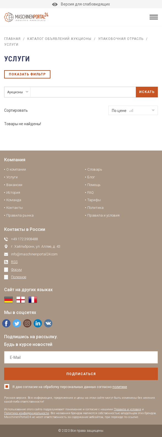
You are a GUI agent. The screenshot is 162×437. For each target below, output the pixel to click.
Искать (147, 92)
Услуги (12, 177)
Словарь (94, 169)
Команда (13, 200)
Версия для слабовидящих (81, 4)
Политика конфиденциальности (26, 413)
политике (119, 387)
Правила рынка (20, 215)
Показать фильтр (27, 74)
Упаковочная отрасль (121, 39)
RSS (14, 262)
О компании (16, 169)
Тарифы (94, 200)
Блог (91, 177)
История (13, 192)
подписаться (81, 374)
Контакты (14, 208)
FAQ (90, 192)
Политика (95, 208)
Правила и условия (103, 215)
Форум (16, 269)
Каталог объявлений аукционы (59, 39)
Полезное (18, 277)
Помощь (94, 185)
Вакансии (14, 185)
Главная (12, 39)
